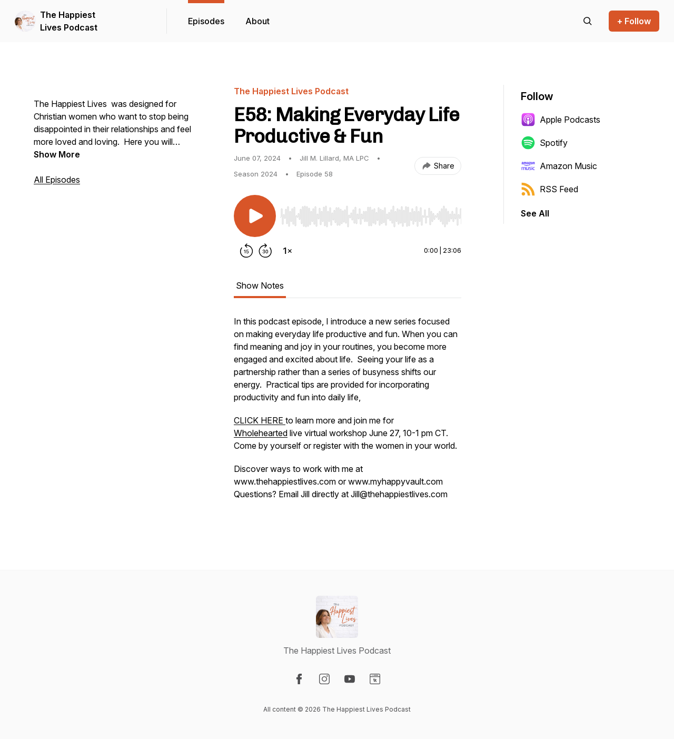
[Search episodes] (587, 21)
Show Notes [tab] (260, 285)
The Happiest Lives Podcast (68, 21)
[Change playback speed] (287, 250)
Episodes (206, 21)
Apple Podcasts (560, 119)
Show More (57, 154)
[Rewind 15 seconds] (246, 250)
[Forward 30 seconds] (265, 250)
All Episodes (57, 179)
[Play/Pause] (255, 216)
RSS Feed (549, 189)
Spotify (544, 142)
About (257, 21)
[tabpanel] (347, 413)
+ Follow (634, 21)
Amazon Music (559, 166)
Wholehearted (261, 433)
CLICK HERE (259, 420)
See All (535, 213)
